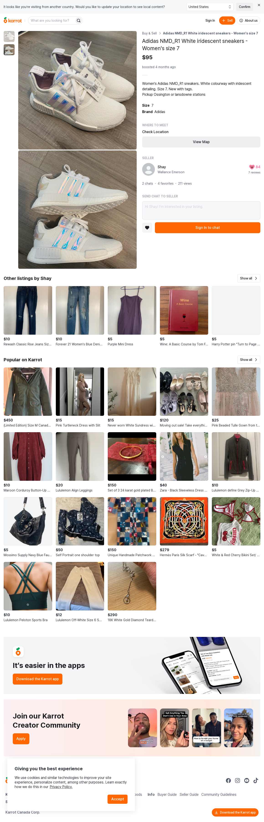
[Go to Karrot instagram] (237, 780)
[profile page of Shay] (148, 169)
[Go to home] (13, 20)
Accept (117, 799)
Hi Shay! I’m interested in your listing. (201, 210)
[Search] (78, 20)
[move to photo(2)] (9, 49)
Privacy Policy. (61, 787)
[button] (248, 278)
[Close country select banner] (259, 5)
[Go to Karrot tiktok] (256, 780)
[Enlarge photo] (77, 90)
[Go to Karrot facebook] (228, 780)
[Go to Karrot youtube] (246, 780)
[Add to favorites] (147, 228)
